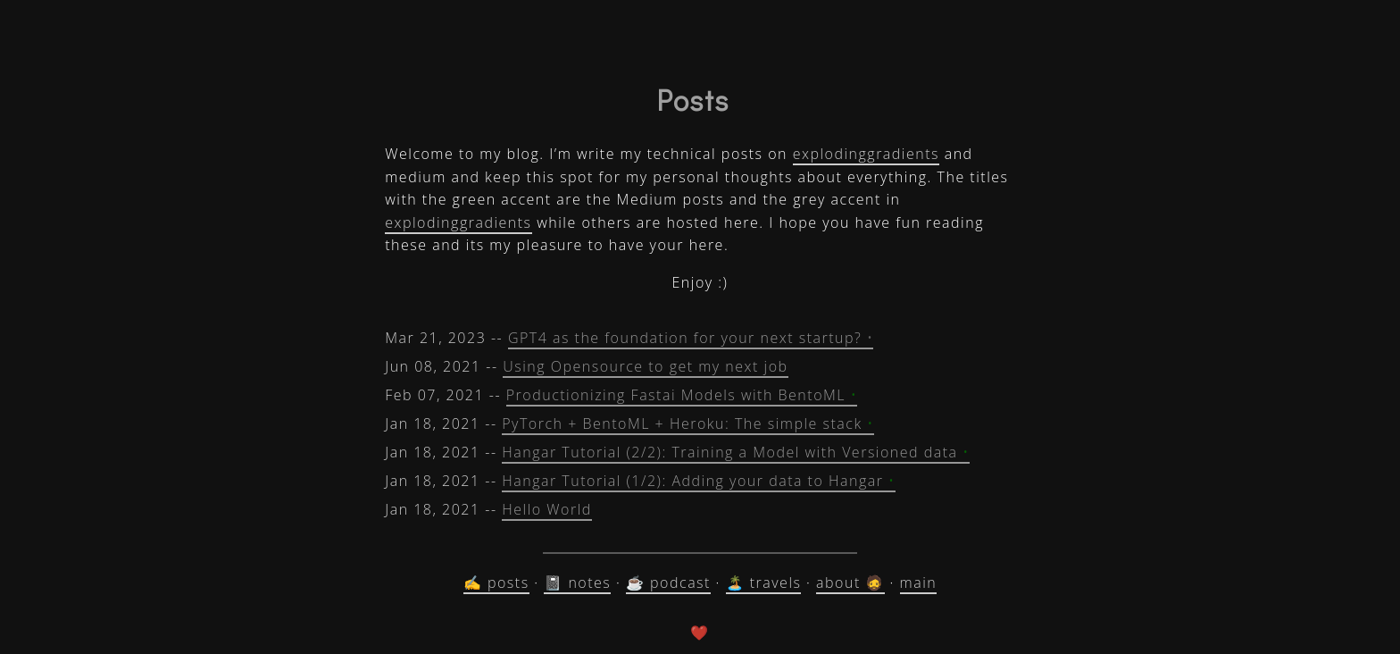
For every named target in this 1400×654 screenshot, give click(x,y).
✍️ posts (496, 582)
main (919, 582)
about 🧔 (850, 582)
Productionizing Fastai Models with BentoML (682, 395)
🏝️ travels (764, 582)
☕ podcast (668, 582)
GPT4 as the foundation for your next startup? (691, 338)
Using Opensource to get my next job (645, 366)
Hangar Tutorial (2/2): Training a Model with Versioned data (736, 452)
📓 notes (577, 582)
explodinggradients (866, 154)
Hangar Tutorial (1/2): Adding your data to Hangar (698, 480)
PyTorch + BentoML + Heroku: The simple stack (688, 423)
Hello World (547, 509)
